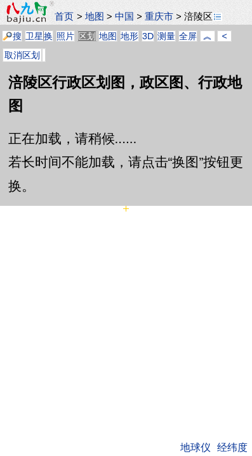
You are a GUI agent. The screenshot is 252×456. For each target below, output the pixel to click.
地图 (94, 16)
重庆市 (159, 16)
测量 (166, 36)
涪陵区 (203, 16)
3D (148, 36)
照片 (65, 36)
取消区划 (22, 55)
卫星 (34, 36)
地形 (129, 36)
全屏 (188, 36)
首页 (64, 16)
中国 (124, 16)
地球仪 (195, 447)
